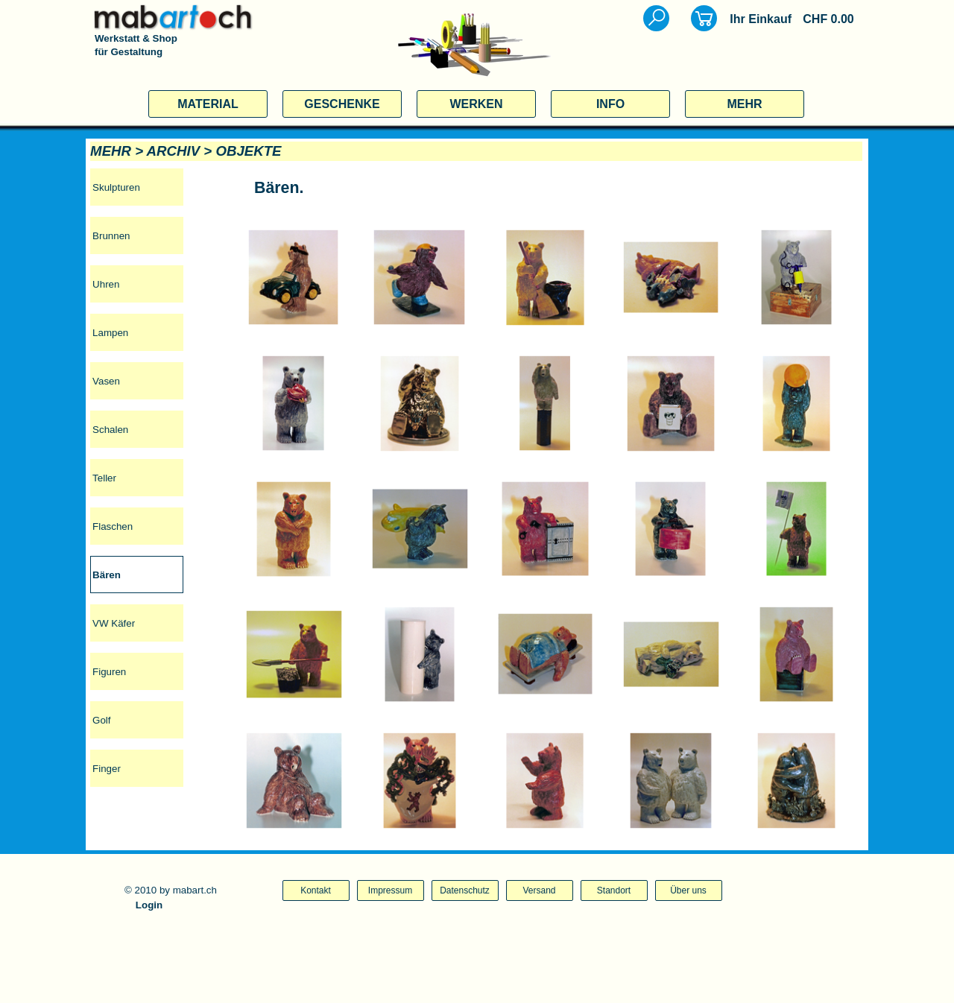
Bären (106, 574)
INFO (610, 104)
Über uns (688, 890)
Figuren (109, 671)
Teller (104, 478)
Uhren (105, 284)
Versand (538, 890)
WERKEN (475, 104)
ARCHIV (173, 151)
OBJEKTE (248, 151)
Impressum (390, 890)
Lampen (110, 332)
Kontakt (315, 890)
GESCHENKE (341, 104)
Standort (614, 890)
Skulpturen (116, 187)
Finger (106, 768)
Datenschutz (465, 890)
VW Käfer (113, 623)
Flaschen (112, 526)
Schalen (110, 429)
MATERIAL (207, 104)
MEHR (744, 104)
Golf (101, 720)
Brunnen (111, 235)
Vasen (106, 381)
